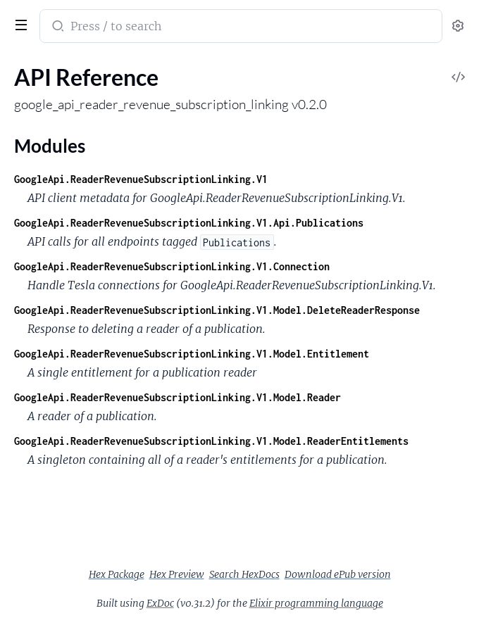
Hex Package (116, 574)
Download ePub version (338, 574)
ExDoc (160, 603)
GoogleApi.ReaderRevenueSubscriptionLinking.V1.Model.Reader (177, 397)
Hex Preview (176, 574)
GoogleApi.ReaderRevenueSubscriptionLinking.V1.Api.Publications (188, 223)
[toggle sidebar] (18, 23)
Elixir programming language (316, 603)
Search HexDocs (244, 574)
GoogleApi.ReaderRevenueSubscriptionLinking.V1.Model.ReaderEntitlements (211, 441)
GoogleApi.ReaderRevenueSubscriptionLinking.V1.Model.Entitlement (191, 354)
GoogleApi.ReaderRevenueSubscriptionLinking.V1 (141, 179)
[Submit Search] (57, 27)
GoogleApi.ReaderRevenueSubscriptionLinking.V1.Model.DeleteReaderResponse (217, 310)
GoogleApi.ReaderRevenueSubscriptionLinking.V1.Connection (172, 266)
